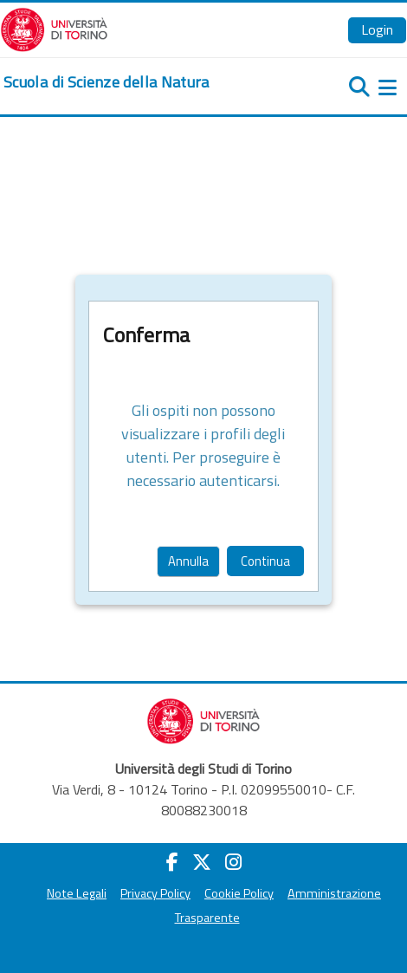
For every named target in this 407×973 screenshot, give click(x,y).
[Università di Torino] (54, 27)
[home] (106, 82)
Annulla (188, 561)
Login (377, 29)
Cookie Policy (239, 893)
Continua (265, 561)
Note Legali (77, 893)
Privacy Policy (155, 893)
